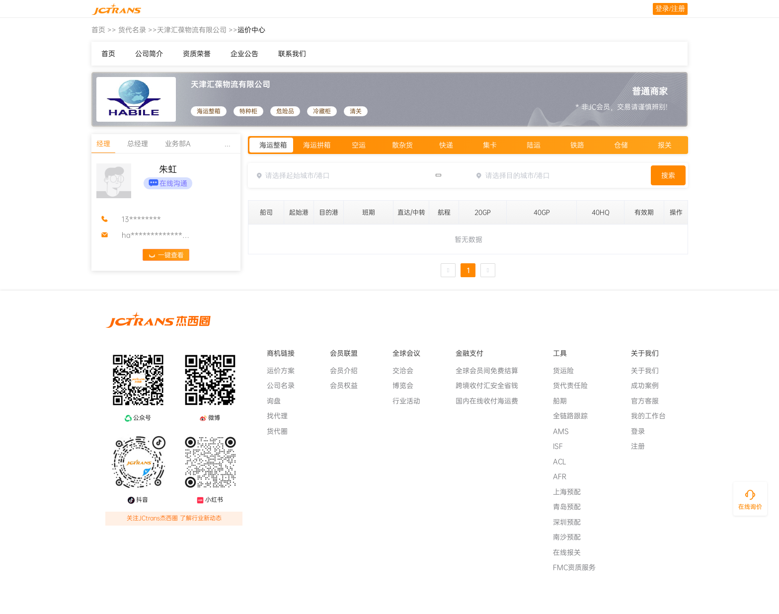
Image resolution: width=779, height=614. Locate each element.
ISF (562, 446)
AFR (563, 476)
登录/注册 (670, 8)
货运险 (567, 370)
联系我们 (292, 53)
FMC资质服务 (578, 567)
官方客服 (649, 400)
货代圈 (281, 431)
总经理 (137, 143)
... (228, 143)
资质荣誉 (197, 53)
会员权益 (348, 385)
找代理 (281, 415)
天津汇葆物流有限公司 (192, 29)
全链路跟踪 (574, 415)
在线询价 (750, 507)
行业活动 (410, 400)
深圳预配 (571, 522)
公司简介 (149, 53)
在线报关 (571, 552)
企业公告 (244, 53)
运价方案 (285, 370)
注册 (642, 446)
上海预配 (571, 491)
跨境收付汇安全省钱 (491, 385)
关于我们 (649, 370)
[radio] (271, 145)
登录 (642, 431)
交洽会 (406, 370)
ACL (563, 461)
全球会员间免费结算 (491, 370)
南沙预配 (571, 537)
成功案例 (649, 385)
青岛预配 (571, 506)
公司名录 (285, 385)
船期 (564, 400)
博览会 (406, 385)
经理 (103, 143)
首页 (98, 29)
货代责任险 (574, 385)
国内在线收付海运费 (491, 400)
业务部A (178, 143)
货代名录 (132, 29)
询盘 (278, 400)
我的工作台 (652, 415)
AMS (565, 431)
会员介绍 (348, 370)
